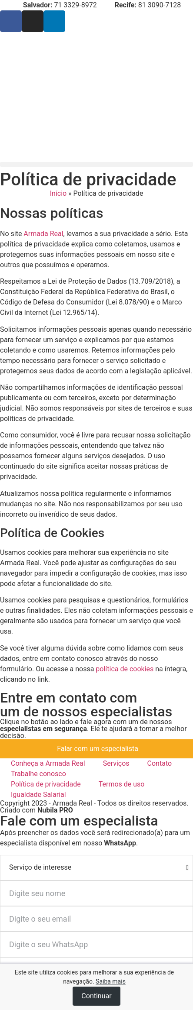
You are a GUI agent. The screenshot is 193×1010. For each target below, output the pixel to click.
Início (58, 193)
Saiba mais (111, 981)
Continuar (96, 996)
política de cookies (124, 669)
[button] (96, 164)
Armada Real (43, 234)
